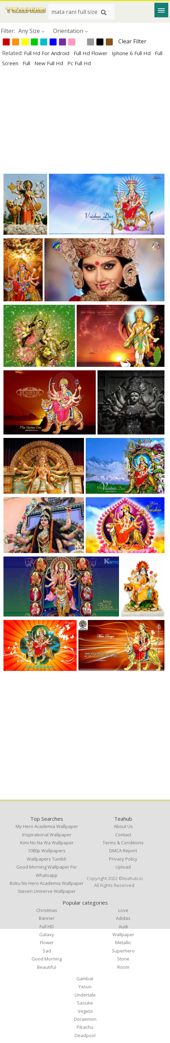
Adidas (123, 918)
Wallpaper (123, 934)
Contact (123, 834)
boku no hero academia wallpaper (47, 883)
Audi (123, 926)
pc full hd (79, 63)
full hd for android (47, 53)
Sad (47, 951)
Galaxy (46, 934)
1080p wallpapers (47, 850)
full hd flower (91, 53)
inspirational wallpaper (46, 834)
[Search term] (81, 11)
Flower (47, 942)
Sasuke (85, 1003)
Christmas (46, 910)
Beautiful (46, 967)
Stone (123, 959)
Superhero (123, 951)
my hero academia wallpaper (47, 826)
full (27, 63)
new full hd (49, 63)
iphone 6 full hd (132, 53)
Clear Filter (132, 41)
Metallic (123, 942)
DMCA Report (123, 850)
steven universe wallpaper (47, 891)
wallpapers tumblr (47, 859)
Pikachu (85, 1027)
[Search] (104, 12)
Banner (46, 918)
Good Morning (47, 959)
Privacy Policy (123, 859)
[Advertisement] (85, 120)
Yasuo (85, 986)
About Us (123, 826)
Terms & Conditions (123, 842)
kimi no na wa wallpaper (47, 842)
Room (123, 967)
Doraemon (85, 1019)
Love (123, 910)
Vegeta (85, 1011)
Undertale (85, 995)
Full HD (47, 926)
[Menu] (161, 10)
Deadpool (85, 1035)
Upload (123, 867)
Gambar (85, 978)
